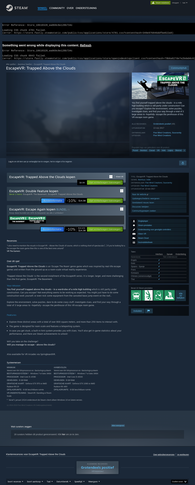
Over (70, 8)
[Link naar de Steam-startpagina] (19, 10)
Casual (152, 154)
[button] (105, 186)
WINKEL (42, 8)
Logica (170, 154)
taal (184, 3)
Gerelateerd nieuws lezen (143, 289)
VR (158, 154)
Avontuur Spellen (25, 68)
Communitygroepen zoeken (144, 297)
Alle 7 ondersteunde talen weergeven (146, 233)
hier (63, 438)
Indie (163, 154)
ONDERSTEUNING (86, 8)
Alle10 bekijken (180, 248)
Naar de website (140, 281)
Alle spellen (11, 68)
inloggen (175, 3)
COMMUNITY (57, 8)
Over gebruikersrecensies (164, 458)
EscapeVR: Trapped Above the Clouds (65, 198)
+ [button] (184, 154)
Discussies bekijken (140, 293)
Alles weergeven (118, 429)
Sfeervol (178, 154)
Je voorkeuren (183, 458)
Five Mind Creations (162, 136)
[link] (76, 204)
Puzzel (135, 154)
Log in (11, 165)
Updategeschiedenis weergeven (146, 285)
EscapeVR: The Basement (35, 198)
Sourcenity (176, 136)
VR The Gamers (13, 255)
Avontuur (143, 154)
